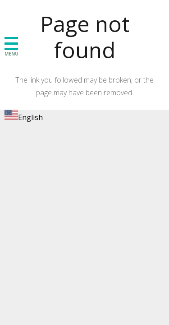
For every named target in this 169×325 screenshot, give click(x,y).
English (24, 117)
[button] (11, 43)
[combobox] (23, 117)
